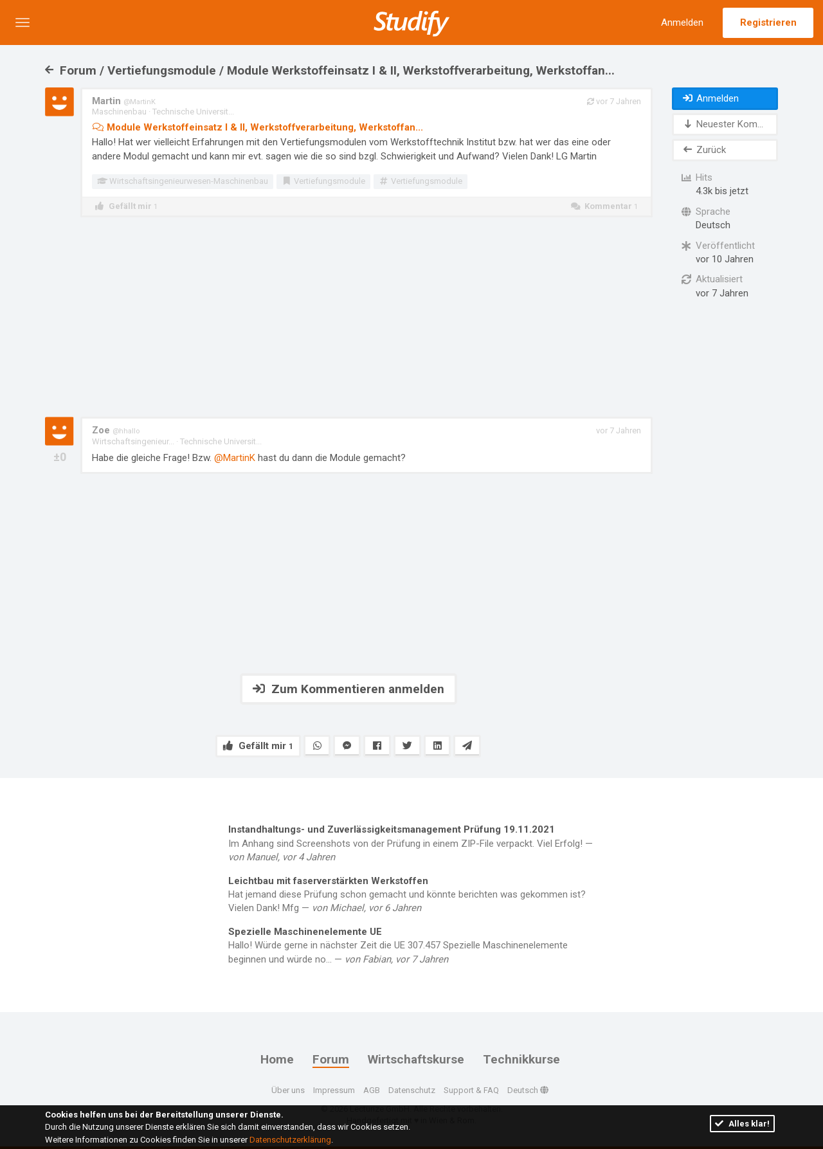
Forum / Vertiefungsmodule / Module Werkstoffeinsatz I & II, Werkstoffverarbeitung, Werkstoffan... (330, 70)
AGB (371, 1089)
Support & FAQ (471, 1089)
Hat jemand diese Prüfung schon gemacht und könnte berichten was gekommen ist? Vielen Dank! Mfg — (411, 894)
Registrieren (768, 22)
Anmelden (682, 22)
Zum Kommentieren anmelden (348, 689)
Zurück (704, 150)
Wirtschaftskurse (416, 1059)
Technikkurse (521, 1059)
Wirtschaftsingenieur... (133, 441)
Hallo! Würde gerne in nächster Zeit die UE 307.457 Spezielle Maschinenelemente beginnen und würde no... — (411, 945)
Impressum (334, 1089)
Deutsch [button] (527, 1089)
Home (277, 1059)
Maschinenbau (119, 111)
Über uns (288, 1089)
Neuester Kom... (722, 124)
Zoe (116, 430)
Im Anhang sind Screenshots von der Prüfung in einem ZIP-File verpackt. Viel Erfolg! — (411, 843)
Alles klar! (742, 1123)
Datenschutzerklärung (290, 1139)
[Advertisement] (348, 317)
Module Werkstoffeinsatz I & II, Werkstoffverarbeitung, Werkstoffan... (257, 127)
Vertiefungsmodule (323, 181)
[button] (22, 22)
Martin (124, 101)
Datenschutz (411, 1089)
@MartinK (234, 458)
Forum (330, 1059)
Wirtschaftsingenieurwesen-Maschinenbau (182, 181)
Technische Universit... (193, 111)
